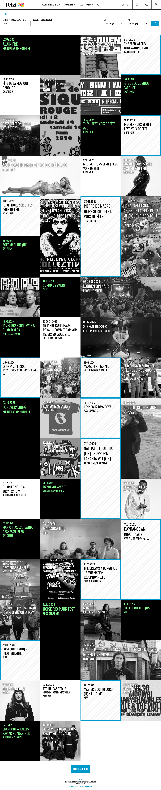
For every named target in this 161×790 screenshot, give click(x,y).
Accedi (80, 779)
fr (125, 4)
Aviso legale (88, 786)
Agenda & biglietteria (51, 4)
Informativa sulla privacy (76, 786)
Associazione (69, 4)
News (81, 4)
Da (105, 20)
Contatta (89, 4)
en (123, 4)
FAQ (98, 4)
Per (129, 20)
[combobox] (47, 23)
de (128, 4)
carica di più (80, 769)
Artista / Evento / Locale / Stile (14, 20)
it (130, 4)
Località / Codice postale (42, 20)
